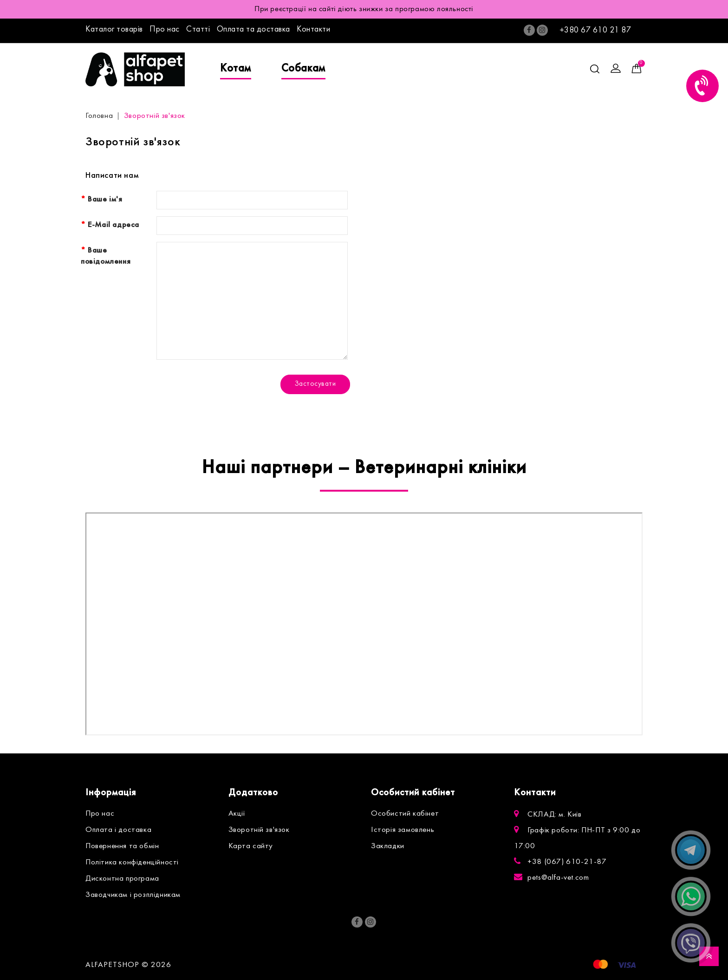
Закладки (387, 846)
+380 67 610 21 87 (595, 30)
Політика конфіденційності (132, 862)
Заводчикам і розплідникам (133, 895)
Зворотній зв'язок (154, 116)
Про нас (165, 29)
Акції (236, 814)
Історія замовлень (402, 830)
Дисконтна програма (122, 879)
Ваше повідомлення (105, 256)
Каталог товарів (114, 29)
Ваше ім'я (105, 199)
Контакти (313, 29)
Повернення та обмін (122, 846)
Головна (99, 116)
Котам (235, 69)
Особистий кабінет (405, 814)
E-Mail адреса (113, 225)
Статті (198, 29)
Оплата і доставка (118, 830)
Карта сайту (250, 846)
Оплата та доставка (253, 29)
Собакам (303, 69)
